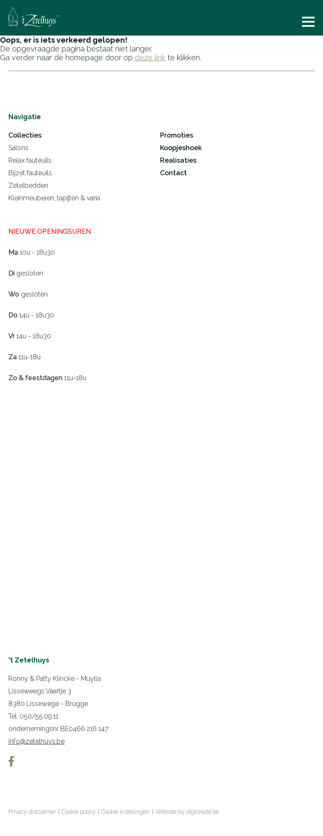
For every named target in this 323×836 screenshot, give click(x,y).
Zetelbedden (28, 185)
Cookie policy (79, 811)
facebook (11, 761)
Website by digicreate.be (187, 811)
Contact (173, 173)
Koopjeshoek (181, 148)
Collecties (24, 135)
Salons (18, 148)
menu (308, 22)
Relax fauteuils (30, 160)
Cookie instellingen (125, 811)
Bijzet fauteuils (30, 173)
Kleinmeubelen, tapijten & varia (54, 198)
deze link (150, 57)
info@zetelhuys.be (36, 741)
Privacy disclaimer (32, 811)
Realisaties (178, 160)
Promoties (176, 135)
